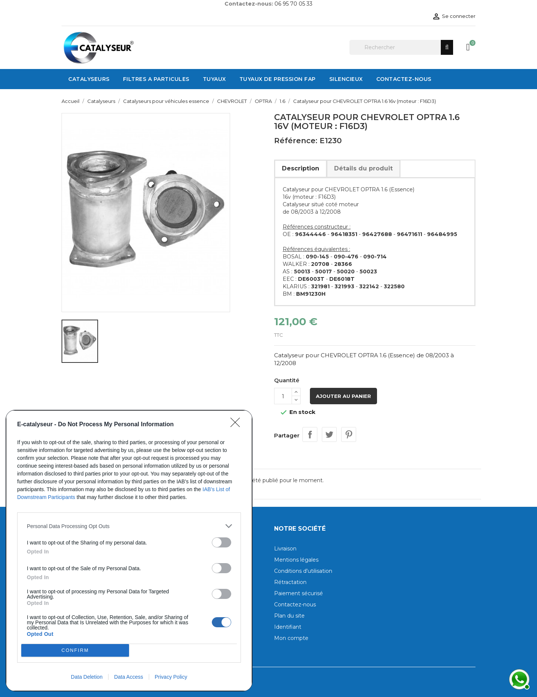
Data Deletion (87, 677)
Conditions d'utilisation (303, 571)
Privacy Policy (171, 677)
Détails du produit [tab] (363, 168)
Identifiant (287, 627)
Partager (309, 434)
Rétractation (290, 582)
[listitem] (129, 526)
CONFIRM (75, 650)
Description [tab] (300, 168)
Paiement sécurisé (298, 593)
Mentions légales (296, 559)
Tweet (329, 434)
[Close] (237, 425)
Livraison (285, 548)
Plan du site (289, 615)
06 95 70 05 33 (293, 3)
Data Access (128, 677)
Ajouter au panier (343, 396)
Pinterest (348, 434)
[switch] (221, 542)
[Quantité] (283, 396)
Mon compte (291, 638)
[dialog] (129, 550)
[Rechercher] (401, 47)
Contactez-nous (295, 604)
